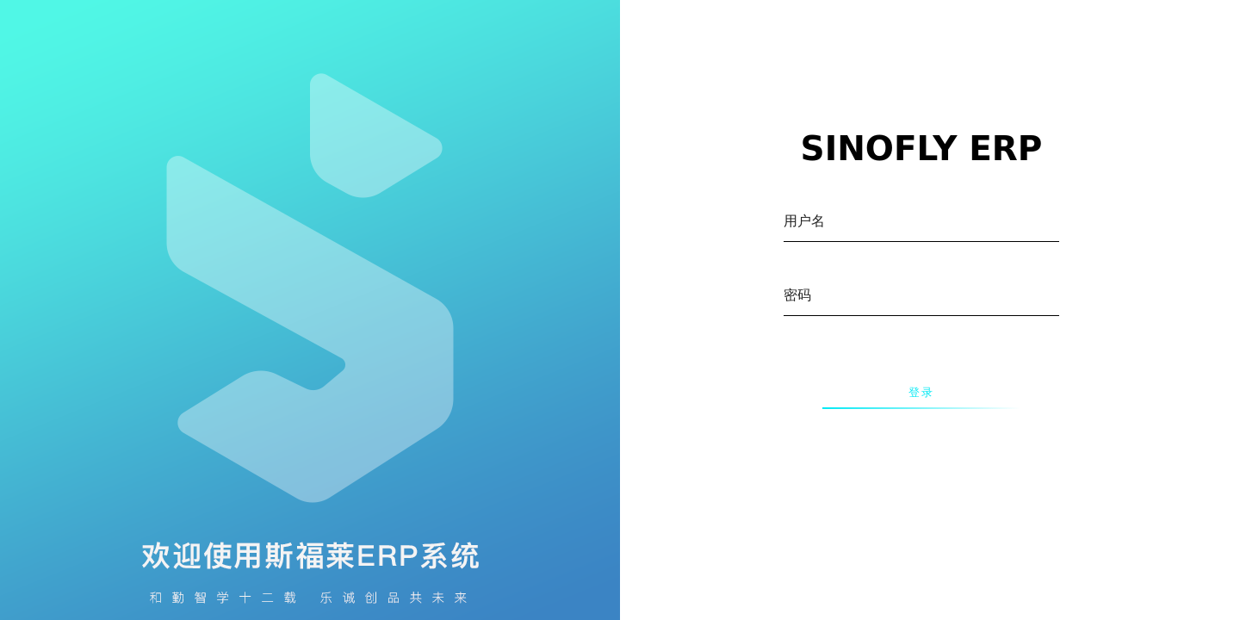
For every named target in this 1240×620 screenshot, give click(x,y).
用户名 (804, 221)
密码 (797, 295)
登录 (921, 392)
